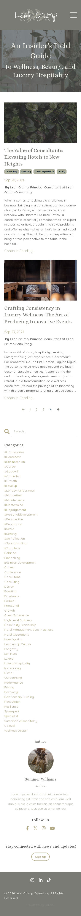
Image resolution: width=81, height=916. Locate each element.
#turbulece (12, 548)
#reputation (13, 524)
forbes (9, 601)
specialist (11, 716)
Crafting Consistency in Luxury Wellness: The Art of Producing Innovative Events (38, 314)
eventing (26, 171)
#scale (9, 529)
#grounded (12, 476)
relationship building (19, 697)
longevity (11, 649)
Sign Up (40, 856)
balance (10, 553)
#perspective (13, 519)
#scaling (10, 534)
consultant (12, 577)
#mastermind (13, 505)
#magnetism (13, 495)
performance (13, 682)
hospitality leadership (20, 625)
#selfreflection (14, 538)
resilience (11, 706)
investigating (13, 639)
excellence (11, 596)
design (9, 586)
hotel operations (16, 634)
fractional (11, 606)
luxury (61, 171)
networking (12, 668)
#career (10, 466)
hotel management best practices (28, 630)
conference (12, 572)
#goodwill (11, 471)
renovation (12, 702)
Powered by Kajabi (40, 905)
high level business (18, 620)
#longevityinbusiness (19, 490)
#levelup (10, 486)
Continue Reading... (19, 251)
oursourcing (13, 678)
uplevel (9, 726)
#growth (10, 481)
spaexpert (11, 711)
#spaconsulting (15, 543)
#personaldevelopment (21, 514)
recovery (11, 692)
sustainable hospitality (20, 721)
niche (8, 673)
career (9, 567)
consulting (11, 171)
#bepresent (12, 457)
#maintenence (14, 500)
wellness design (15, 730)
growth (9, 610)
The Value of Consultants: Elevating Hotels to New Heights (33, 157)
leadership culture (17, 644)
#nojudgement (15, 510)
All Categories (14, 452)
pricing (9, 687)
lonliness (10, 654)
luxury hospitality (17, 663)
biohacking (12, 558)
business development (20, 562)
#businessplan (14, 462)
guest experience (44, 171)
